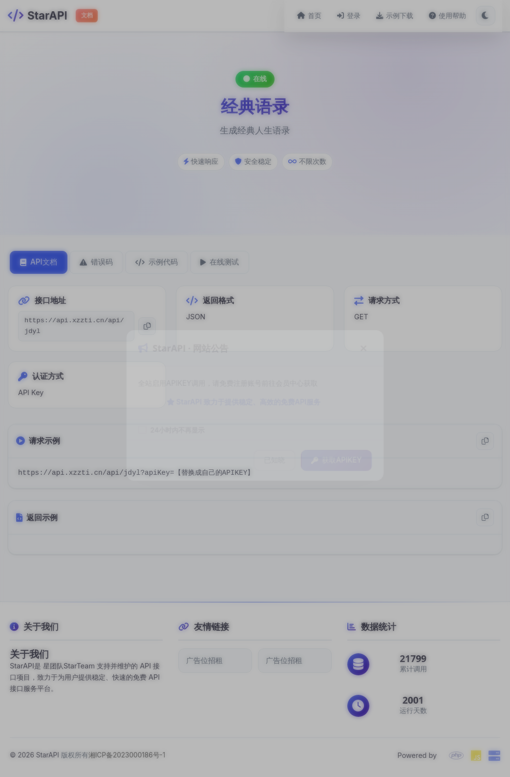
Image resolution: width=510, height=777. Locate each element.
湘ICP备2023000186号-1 (127, 755)
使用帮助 (454, 15)
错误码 (96, 261)
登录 (355, 15)
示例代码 (156, 261)
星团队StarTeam (69, 666)
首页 (316, 15)
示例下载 (401, 15)
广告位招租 (204, 660)
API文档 (38, 261)
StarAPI (47, 755)
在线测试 (219, 261)
